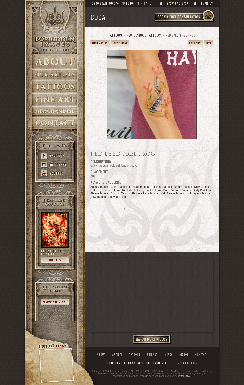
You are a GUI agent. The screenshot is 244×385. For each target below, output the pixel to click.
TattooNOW (184, 376)
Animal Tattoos (99, 186)
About (55, 61)
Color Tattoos (119, 186)
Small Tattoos (153, 190)
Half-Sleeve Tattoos (173, 193)
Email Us (207, 3)
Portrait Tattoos (111, 190)
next (208, 43)
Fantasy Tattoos (139, 186)
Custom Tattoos (120, 193)
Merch (168, 354)
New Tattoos (98, 196)
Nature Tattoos (183, 186)
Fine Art (55, 99)
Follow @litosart (55, 301)
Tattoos (55, 86)
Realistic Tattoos (132, 190)
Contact (55, 123)
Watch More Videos (152, 339)
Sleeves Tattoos (117, 196)
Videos (184, 354)
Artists (55, 74)
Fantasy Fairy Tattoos (145, 193)
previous (195, 43)
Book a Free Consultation (192, 21)
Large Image (120, 43)
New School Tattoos (143, 35)
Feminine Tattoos (161, 186)
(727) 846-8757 (177, 3)
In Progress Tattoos (198, 193)
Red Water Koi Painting (52, 252)
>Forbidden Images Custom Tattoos (54, 44)
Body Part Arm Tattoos (177, 190)
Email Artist (100, 43)
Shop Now (55, 260)
